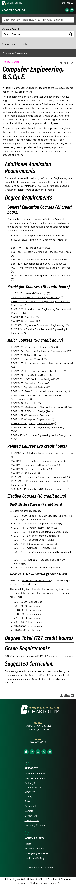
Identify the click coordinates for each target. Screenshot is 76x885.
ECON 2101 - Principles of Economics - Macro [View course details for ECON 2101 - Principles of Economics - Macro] (35, 235)
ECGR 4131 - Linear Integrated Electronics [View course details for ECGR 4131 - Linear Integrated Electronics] (36, 535)
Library (28, 796)
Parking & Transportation (33, 785)
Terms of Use (32, 820)
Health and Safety (34, 858)
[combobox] (38, 20)
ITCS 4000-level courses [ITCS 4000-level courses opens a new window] (27, 614)
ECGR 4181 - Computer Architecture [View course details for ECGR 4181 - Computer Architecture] (33, 547)
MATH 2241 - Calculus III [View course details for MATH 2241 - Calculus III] (24, 473)
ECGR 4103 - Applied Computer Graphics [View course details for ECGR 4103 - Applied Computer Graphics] (36, 523)
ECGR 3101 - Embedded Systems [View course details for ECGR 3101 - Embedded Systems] (29, 383)
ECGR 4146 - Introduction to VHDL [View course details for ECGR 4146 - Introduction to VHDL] (32, 539)
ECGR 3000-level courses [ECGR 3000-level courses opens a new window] (28, 601)
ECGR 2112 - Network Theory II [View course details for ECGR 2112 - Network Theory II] (27, 359)
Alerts (28, 843)
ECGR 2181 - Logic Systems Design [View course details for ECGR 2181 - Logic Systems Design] (30, 375)
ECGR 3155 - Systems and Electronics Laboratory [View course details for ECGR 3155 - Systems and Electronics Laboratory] (38, 407)
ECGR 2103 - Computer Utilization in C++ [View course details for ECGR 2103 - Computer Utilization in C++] (33, 347)
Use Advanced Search (14, 44)
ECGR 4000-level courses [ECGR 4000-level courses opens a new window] (36, 580)
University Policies (35, 825)
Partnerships (32, 806)
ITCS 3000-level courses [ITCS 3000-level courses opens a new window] (27, 610)
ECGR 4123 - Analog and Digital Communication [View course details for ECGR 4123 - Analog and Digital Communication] (40, 531)
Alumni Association (35, 773)
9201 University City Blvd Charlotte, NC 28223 (38, 728)
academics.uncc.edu (19, 679)
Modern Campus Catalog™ (44, 883)
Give (27, 801)
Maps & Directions (35, 778)
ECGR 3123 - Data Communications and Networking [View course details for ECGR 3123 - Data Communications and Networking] (39, 391)
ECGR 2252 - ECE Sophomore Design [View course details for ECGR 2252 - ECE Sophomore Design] (31, 379)
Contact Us (31, 815)
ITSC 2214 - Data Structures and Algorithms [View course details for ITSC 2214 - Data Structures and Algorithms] (37, 567)
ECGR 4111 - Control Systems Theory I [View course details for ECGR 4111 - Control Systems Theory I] (34, 527)
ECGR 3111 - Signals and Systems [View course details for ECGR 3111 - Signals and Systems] (29, 387)
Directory (30, 791)
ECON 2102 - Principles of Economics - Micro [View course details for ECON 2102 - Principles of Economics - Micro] (38, 239)
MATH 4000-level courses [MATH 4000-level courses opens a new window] (28, 622)
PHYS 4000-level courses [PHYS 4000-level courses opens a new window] (28, 630)
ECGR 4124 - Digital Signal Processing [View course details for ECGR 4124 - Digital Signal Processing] (32, 423)
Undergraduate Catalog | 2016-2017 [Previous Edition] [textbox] (33, 19)
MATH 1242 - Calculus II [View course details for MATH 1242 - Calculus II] (24, 321)
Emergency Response (37, 853)
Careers (29, 811)
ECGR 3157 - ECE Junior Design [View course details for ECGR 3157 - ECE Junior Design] (28, 411)
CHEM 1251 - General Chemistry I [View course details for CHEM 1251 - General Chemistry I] (29, 293)
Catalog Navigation (16, 53)
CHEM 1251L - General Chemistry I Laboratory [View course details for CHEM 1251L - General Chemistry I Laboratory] (35, 297)
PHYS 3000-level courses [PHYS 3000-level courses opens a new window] (28, 626)
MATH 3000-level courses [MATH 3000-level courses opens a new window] (28, 618)
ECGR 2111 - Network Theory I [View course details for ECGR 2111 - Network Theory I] (26, 355)
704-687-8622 (38, 742)
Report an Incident (35, 848)
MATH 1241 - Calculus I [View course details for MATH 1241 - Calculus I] (23, 317)
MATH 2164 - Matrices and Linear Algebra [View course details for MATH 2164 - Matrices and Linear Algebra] (34, 465)
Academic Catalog (13, 10)
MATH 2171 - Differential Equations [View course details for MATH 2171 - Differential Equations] (30, 469)
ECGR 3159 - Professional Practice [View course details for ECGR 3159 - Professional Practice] (30, 415)
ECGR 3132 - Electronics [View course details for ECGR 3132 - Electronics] (24, 403)
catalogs (13, 879)
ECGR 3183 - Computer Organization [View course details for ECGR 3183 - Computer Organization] (31, 419)
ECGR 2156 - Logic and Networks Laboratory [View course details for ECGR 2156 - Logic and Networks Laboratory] (35, 371)
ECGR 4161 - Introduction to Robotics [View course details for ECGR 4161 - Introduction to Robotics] (33, 544)
